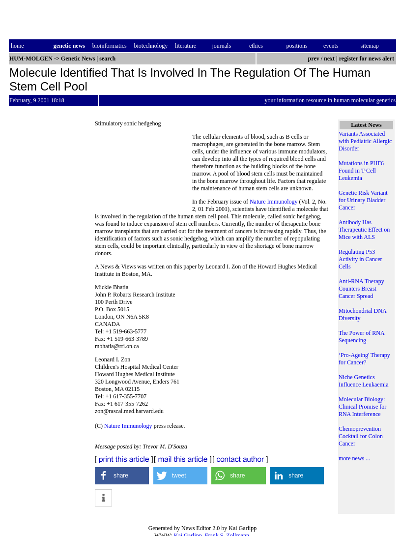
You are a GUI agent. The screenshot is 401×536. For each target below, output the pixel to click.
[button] (122, 475)
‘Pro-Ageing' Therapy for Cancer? (364, 359)
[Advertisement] (143, 170)
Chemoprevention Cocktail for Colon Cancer (361, 436)
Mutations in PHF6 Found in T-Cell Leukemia (361, 170)
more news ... (354, 458)
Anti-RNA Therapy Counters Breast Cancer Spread (361, 288)
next (329, 58)
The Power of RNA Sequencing (361, 336)
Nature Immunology (274, 201)
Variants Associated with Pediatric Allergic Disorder (365, 141)
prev (313, 58)
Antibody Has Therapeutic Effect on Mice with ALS (364, 229)
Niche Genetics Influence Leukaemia (364, 381)
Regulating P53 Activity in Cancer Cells (360, 259)
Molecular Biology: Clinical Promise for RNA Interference (362, 406)
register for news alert (367, 58)
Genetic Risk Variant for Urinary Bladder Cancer (363, 200)
